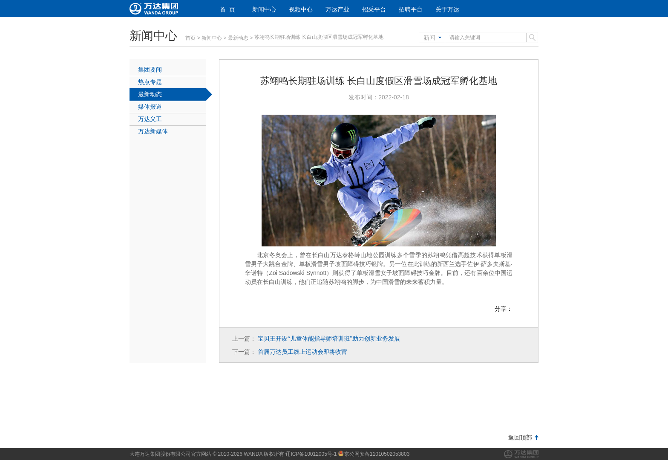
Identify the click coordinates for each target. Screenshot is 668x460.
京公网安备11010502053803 (373, 454)
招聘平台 (411, 9)
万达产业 (337, 9)
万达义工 (150, 119)
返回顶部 (520, 437)
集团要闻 (150, 69)
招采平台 (374, 9)
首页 (190, 38)
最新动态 (238, 38)
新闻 (429, 37)
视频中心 (301, 9)
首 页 (227, 9)
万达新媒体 (153, 131)
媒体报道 (150, 106)
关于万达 (447, 9)
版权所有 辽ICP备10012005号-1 (300, 454)
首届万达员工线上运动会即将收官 (302, 351)
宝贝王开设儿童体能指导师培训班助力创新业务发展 (329, 338)
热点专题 (150, 81)
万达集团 (521, 454)
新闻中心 (264, 9)
